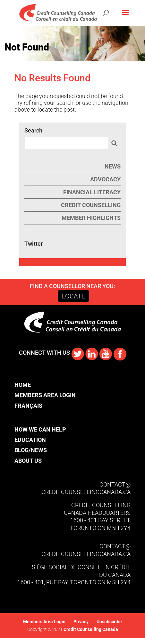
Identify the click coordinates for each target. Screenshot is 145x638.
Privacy (81, 621)
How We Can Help (40, 429)
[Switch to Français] (45, 405)
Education (30, 439)
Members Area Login (45, 395)
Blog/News (30, 450)
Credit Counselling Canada (90, 629)
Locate (73, 296)
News (113, 166)
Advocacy (105, 179)
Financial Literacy (92, 192)
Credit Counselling (91, 205)
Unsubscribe (109, 621)
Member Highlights (91, 217)
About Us (28, 460)
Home (22, 384)
